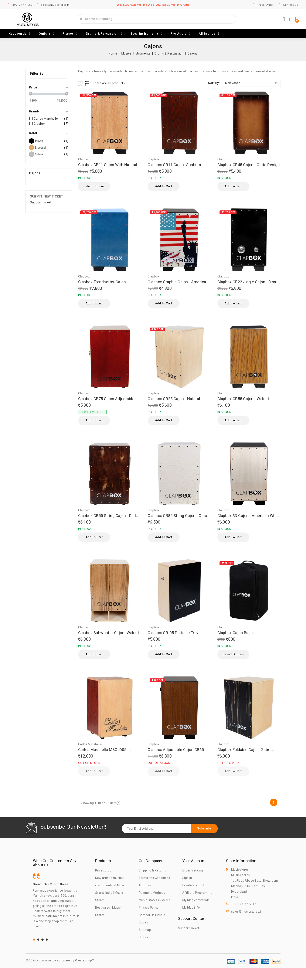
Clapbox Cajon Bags (235, 632)
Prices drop (103, 870)
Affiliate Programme (197, 892)
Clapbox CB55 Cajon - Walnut (243, 398)
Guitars (46, 33)
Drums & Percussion (104, 33)
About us (145, 885)
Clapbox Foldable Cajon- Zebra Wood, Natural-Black (244, 749)
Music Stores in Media (154, 900)
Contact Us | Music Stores (152, 918)
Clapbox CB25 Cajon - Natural (174, 398)
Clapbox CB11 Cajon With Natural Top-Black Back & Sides (107, 165)
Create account (193, 885)
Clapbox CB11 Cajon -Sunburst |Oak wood (175, 165)
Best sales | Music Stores (108, 911)
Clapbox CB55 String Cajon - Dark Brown (107, 515)
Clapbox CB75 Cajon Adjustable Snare (106, 398)
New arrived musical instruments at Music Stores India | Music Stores (110, 889)
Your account (193, 861)
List (87, 83)
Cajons (35, 173)
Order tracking (192, 870)
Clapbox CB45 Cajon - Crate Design (248, 165)
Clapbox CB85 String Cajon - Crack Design (178, 515)
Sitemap (145, 930)
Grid (81, 83)
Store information (241, 861)
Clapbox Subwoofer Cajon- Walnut (108, 632)
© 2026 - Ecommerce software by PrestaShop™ (60, 960)
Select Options (94, 186)
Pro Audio (180, 33)
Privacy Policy (149, 907)
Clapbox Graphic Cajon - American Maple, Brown (178, 282)
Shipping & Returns (152, 870)
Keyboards (19, 33)
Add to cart (163, 186)
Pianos (70, 33)
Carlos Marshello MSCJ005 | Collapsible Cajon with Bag (103, 749)
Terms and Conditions (154, 878)
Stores (143, 937)
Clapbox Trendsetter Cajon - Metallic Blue (103, 282)
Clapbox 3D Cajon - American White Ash (248, 515)
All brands (209, 33)
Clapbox (84, 159)
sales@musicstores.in (247, 911)
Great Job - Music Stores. (51, 884)
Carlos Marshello (90, 744)
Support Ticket (40, 202)
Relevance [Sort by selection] (251, 82)
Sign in (187, 878)
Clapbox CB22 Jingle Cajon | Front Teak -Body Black (247, 282)
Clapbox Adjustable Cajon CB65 (176, 749)
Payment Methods (152, 892)
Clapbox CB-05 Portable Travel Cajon (175, 632)
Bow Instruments (146, 33)
